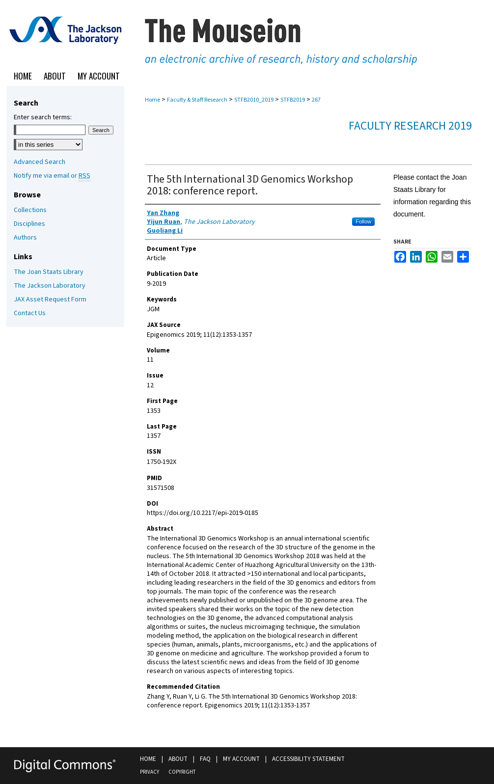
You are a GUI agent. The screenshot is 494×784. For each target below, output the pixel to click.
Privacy (149, 772)
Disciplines (29, 224)
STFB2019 (292, 100)
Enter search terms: (43, 117)
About (178, 759)
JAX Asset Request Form (50, 299)
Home (152, 100)
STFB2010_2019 (254, 100)
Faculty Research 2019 (410, 126)
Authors (25, 238)
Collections (30, 210)
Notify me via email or (52, 176)
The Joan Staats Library (48, 272)
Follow (363, 221)
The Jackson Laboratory (49, 286)
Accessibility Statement (308, 759)
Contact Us (30, 313)
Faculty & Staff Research (197, 100)
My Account (241, 759)
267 (316, 100)
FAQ (205, 759)
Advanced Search (39, 162)
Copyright (181, 772)
